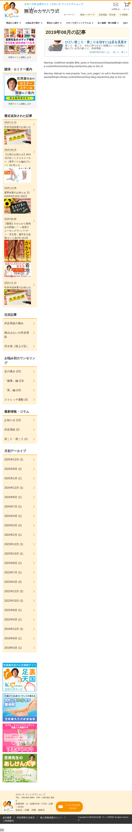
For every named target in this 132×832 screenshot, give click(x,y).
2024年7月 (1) (13, 506)
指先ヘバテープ (87, 15)
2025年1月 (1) (13, 478)
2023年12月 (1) (13, 544)
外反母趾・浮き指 (107, 15)
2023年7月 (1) (13, 572)
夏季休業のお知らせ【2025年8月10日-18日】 (17, 200)
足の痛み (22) (12, 371)
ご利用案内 (8, 821)
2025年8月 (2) (13, 468)
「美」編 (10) (12, 390)
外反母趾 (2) (11, 429)
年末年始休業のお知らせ (17, 132)
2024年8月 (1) (13, 497)
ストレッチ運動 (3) (16, 399)
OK (2, 830)
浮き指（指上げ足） (16, 346)
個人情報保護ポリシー (51, 817)
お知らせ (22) (12, 420)
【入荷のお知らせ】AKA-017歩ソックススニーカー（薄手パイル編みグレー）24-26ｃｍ (17, 165)
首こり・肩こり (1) (16, 438)
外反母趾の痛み (14, 323)
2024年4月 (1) (13, 516)
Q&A (125, 23)
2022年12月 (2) (13, 591)
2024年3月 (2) (13, 525)
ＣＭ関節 (123, 15)
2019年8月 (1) (13, 638)
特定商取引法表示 (26, 817)
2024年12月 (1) (13, 487)
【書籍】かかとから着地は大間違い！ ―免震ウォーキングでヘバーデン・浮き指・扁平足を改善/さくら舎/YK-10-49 (17, 247)
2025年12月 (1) (13, 459)
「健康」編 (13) (14, 380)
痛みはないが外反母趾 (16, 334)
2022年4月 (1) (13, 619)
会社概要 (7, 817)
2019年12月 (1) (13, 628)
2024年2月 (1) (13, 534)
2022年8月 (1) (13, 610)
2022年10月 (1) (13, 600)
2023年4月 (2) (13, 581)
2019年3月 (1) (13, 647)
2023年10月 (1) (13, 553)
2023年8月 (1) (13, 563)
